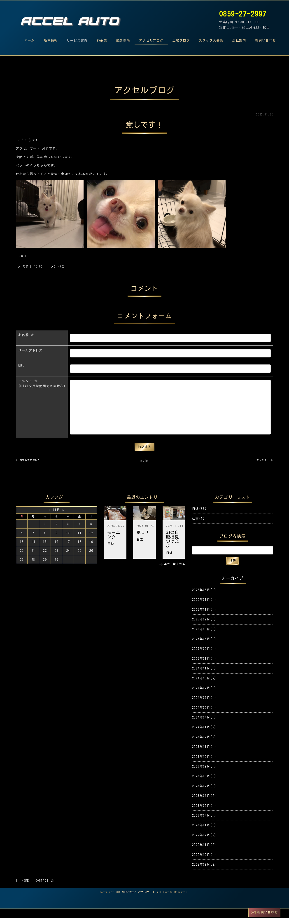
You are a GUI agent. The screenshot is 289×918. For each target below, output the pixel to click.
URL (21, 374)
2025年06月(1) (204, 648)
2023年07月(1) (204, 795)
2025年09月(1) (204, 628)
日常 (21, 258)
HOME (25, 889)
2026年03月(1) (204, 599)
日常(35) (199, 517)
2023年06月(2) (204, 804)
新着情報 (51, 40)
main (144, 469)
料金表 (102, 40)
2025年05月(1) (204, 657)
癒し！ (143, 541)
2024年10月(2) (204, 687)
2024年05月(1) (204, 716)
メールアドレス (30, 359)
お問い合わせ (265, 40)
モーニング (113, 543)
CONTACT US (44, 889)
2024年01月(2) (204, 736)
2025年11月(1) (204, 618)
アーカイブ (233, 587)
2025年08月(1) (204, 638)
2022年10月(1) (204, 863)
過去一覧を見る (174, 573)
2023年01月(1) (204, 834)
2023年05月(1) (204, 814)
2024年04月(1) (204, 726)
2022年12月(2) (204, 844)
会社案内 (239, 40)
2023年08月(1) (204, 785)
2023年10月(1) (204, 765)
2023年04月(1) (204, 824)
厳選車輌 (123, 40)
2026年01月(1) (204, 608)
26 (91, 559)
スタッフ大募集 (211, 40)
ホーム (29, 40)
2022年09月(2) (204, 873)
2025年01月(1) (204, 667)
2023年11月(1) (204, 755)
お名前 (26, 344)
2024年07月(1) (204, 697)
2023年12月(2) (204, 746)
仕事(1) (198, 527)
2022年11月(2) (204, 853)
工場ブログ (181, 40)
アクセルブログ (151, 40)
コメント (41, 393)
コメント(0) (56, 269)
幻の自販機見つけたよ (172, 548)
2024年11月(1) (204, 677)
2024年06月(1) (204, 706)
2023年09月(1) (204, 775)
